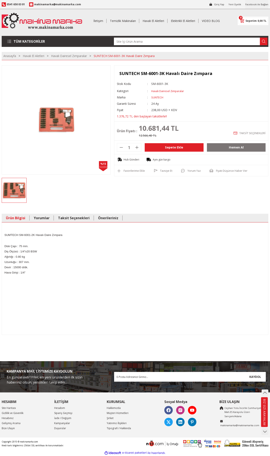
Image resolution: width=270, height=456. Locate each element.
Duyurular (60, 428)
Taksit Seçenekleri (74, 218)
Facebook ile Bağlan (256, 4)
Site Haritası (9, 408)
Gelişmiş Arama (11, 423)
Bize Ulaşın (8, 428)
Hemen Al (236, 147)
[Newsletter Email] (190, 377)
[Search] (190, 41)
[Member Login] (215, 4)
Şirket (110, 418)
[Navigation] (27, 41)
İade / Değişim (62, 418)
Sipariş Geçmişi (63, 413)
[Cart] (253, 21)
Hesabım (59, 408)
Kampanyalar (62, 423)
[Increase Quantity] (137, 147)
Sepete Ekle (174, 147)
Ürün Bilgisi (15, 218)
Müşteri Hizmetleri (117, 413)
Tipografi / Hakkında (119, 428)
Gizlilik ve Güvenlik (12, 413)
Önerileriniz (108, 218)
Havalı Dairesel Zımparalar (169, 91)
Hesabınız (8, 418)
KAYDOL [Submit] (255, 377)
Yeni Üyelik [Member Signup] (233, 4)
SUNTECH (158, 97)
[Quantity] (129, 147)
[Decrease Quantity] (121, 147)
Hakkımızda (114, 408)
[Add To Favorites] (132, 171)
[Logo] (42, 21)
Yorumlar (42, 218)
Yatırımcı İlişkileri (117, 423)
